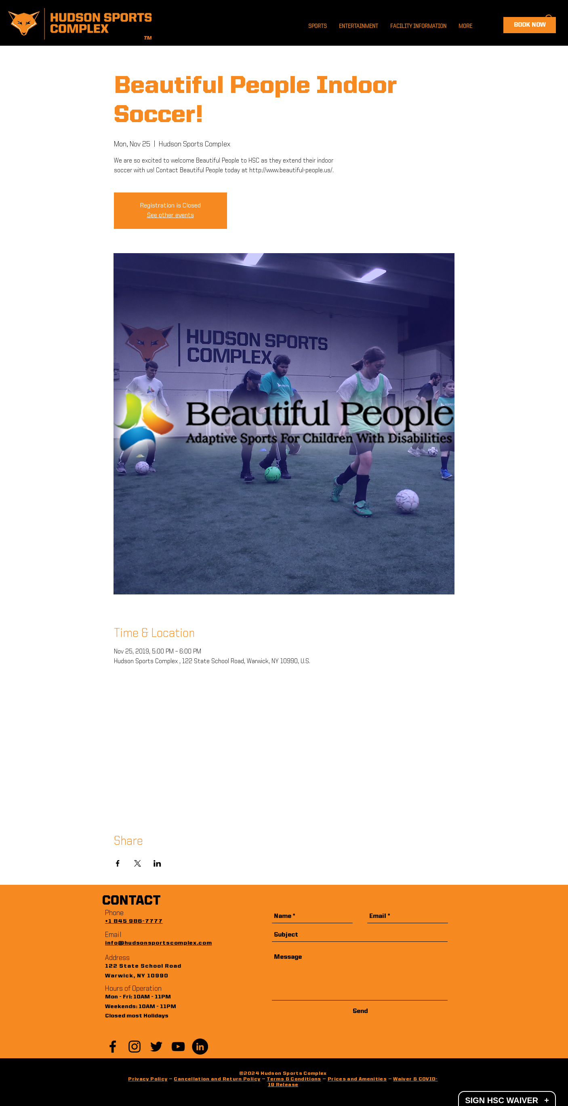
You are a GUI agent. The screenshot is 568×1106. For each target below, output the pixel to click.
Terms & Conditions (294, 1079)
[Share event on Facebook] (118, 863)
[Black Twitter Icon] (156, 1046)
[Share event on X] (137, 863)
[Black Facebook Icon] (113, 1046)
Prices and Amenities (357, 1079)
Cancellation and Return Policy (217, 1079)
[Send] (360, 1012)
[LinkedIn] (200, 1046)
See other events (170, 215)
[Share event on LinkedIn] (157, 863)
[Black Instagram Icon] (134, 1046)
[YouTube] (178, 1046)
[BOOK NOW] (529, 25)
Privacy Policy (147, 1079)
